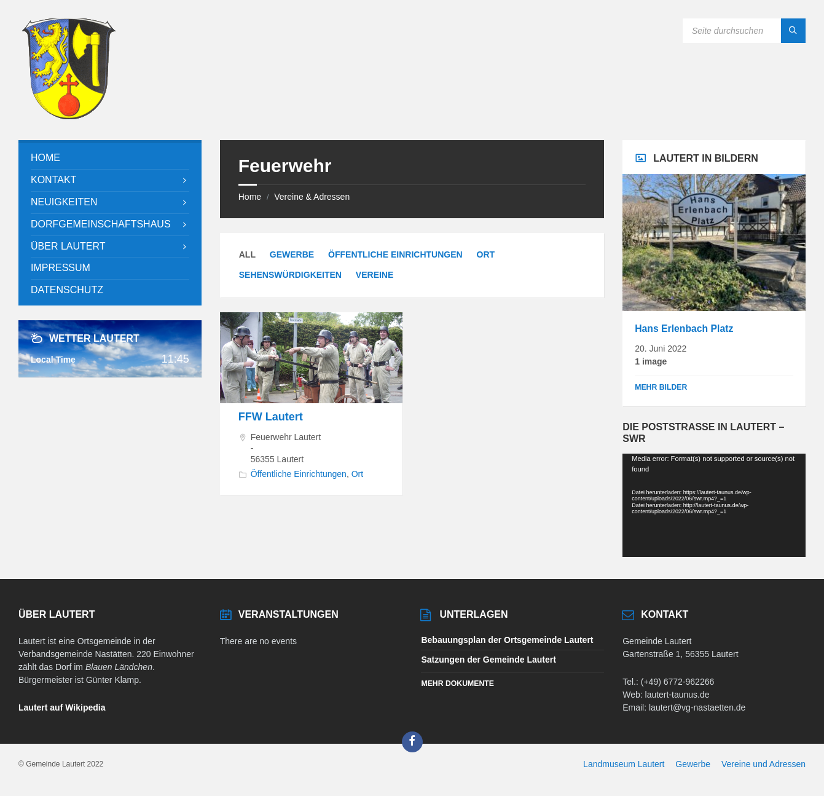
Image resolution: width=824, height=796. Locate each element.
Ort (486, 254)
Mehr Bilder (661, 387)
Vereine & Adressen (312, 197)
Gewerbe (292, 254)
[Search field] (744, 30)
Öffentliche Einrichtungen (395, 254)
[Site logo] (68, 116)
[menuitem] (110, 158)
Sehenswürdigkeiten (290, 275)
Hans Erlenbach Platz (684, 328)
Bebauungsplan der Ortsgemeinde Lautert (507, 640)
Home (249, 197)
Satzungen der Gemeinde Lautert (488, 659)
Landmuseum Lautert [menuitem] (623, 764)
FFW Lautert (270, 417)
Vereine (374, 275)
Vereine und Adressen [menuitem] (763, 764)
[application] (714, 505)
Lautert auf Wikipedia (61, 707)
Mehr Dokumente (457, 683)
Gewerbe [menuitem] (692, 764)
